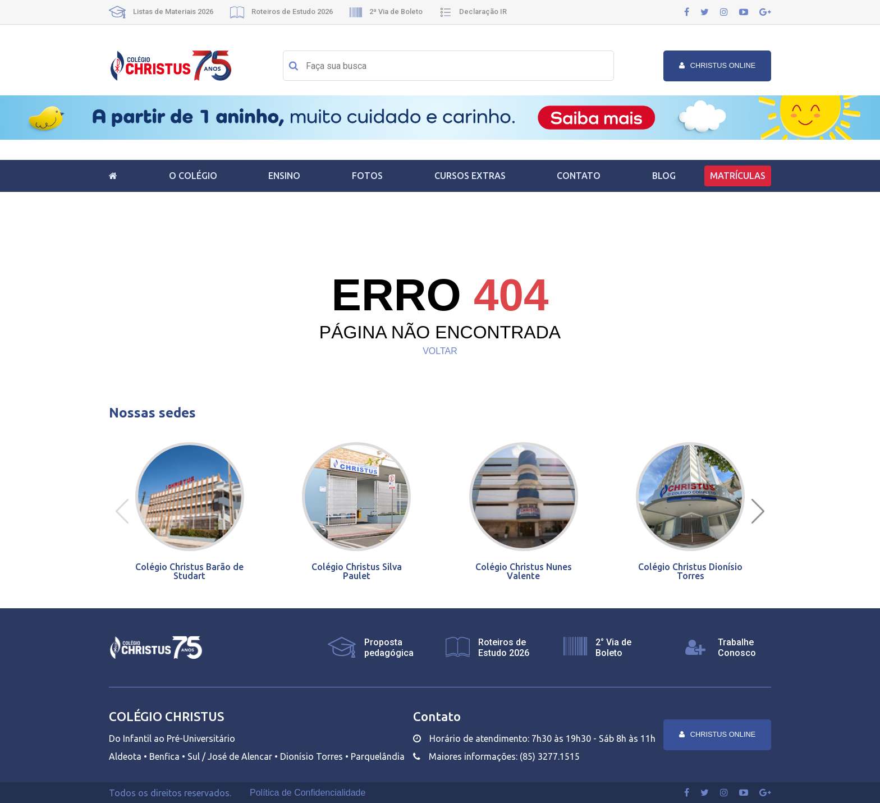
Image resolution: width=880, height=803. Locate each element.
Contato (579, 176)
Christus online (717, 65)
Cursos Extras (470, 176)
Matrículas (738, 176)
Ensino (284, 176)
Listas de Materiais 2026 (161, 11)
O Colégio (193, 176)
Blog (664, 176)
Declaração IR (473, 11)
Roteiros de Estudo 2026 (281, 11)
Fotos (367, 176)
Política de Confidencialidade (307, 792)
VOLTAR (440, 351)
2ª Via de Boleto (386, 11)
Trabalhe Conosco (737, 647)
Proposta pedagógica (389, 647)
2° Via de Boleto (613, 647)
